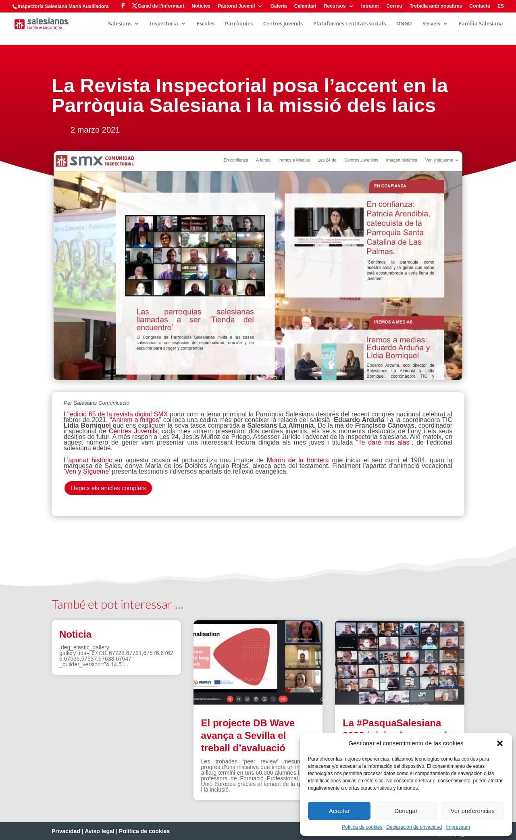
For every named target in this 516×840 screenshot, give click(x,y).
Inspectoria (164, 24)
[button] (500, 743)
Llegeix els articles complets (108, 487)
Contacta (479, 6)
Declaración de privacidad (414, 827)
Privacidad (66, 831)
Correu (394, 6)
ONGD (404, 24)
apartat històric (90, 460)
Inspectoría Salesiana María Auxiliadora (63, 6)
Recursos (335, 6)
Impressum (458, 827)
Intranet (370, 6)
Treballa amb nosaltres (436, 6)
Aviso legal (99, 831)
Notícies (200, 6)
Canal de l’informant (161, 6)
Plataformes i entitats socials (349, 24)
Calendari (305, 6)
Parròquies (239, 24)
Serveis (431, 24)
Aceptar (339, 810)
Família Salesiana (481, 24)
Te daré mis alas (384, 442)
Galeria (278, 6)
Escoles (205, 24)
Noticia (75, 634)
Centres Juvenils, (134, 431)
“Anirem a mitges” (136, 419)
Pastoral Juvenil (236, 6)
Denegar (406, 810)
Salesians (119, 24)
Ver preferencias (473, 810)
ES (500, 6)
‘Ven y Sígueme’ (87, 471)
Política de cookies (362, 827)
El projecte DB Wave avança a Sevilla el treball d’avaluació (248, 735)
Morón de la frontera (298, 460)
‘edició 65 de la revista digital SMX (119, 414)
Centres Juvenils (283, 24)
